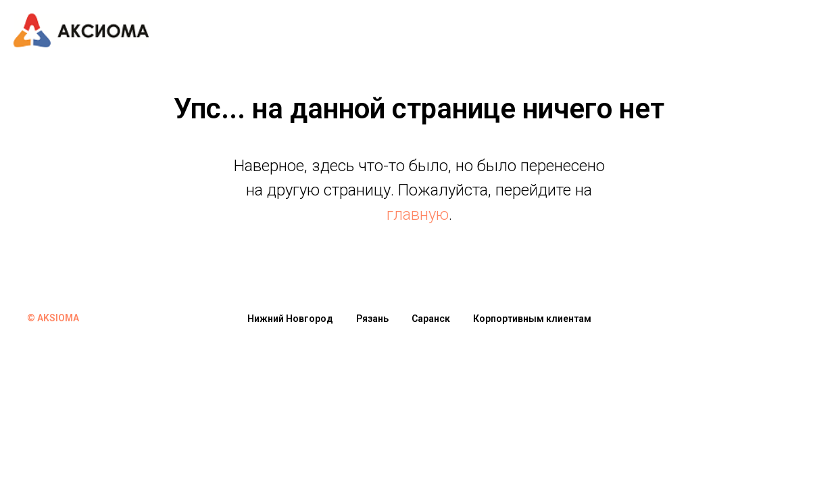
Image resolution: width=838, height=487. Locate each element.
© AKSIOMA (53, 317)
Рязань (372, 318)
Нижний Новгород (290, 318)
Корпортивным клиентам (532, 318)
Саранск (431, 318)
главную (418, 214)
